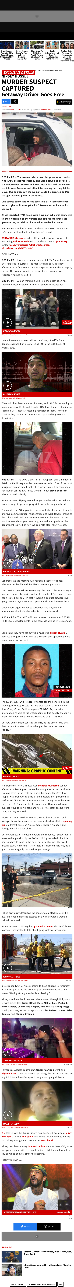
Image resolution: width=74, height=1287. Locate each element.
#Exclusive (20, 238)
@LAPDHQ (61, 241)
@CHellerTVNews (10, 254)
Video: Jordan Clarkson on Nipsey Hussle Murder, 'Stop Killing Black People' (16, 1064)
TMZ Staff (8, 106)
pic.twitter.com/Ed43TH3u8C (17, 248)
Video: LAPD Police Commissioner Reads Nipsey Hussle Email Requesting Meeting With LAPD (16, 575)
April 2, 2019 (15, 109)
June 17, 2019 (46, 109)
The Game (27, 1136)
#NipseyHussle (21, 241)
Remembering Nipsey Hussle (42, 1284)
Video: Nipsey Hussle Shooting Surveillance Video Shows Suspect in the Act (16, 780)
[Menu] (3, 36)
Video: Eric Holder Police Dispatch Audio (14, 398)
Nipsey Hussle (57, 632)
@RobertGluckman (39, 244)
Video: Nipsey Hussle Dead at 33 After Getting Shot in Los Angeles (16, 980)
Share (25, 1226)
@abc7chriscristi (19, 244)
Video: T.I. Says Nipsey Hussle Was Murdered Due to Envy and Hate (16, 1127)
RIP (60, 1284)
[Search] (70, 36)
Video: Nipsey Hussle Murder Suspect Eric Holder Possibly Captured (16, 335)
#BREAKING (8, 238)
